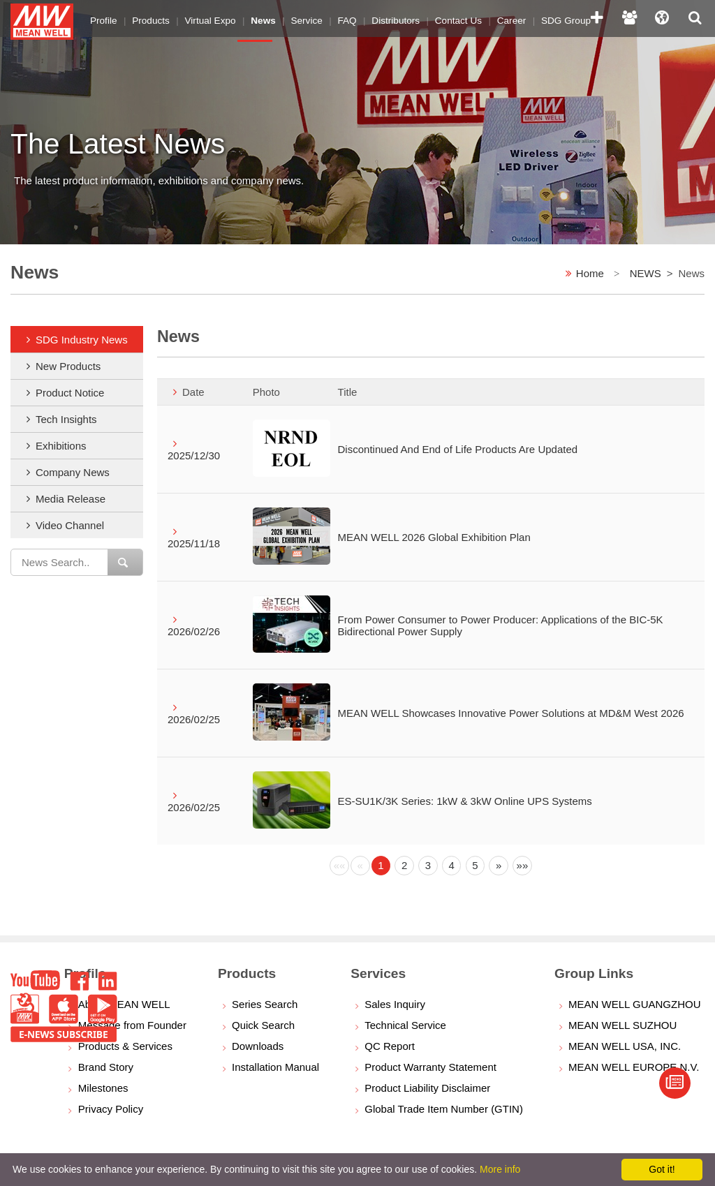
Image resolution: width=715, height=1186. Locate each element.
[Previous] (339, 865)
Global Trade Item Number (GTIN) (443, 1109)
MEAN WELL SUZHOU (622, 1025)
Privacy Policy (110, 1109)
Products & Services (125, 1046)
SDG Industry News (82, 340)
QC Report (389, 1046)
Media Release (70, 499)
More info (500, 1169)
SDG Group (542, 17)
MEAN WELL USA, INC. (624, 1046)
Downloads (257, 1046)
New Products (68, 366)
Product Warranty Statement (430, 1067)
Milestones (103, 1088)
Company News (73, 472)
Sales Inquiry (394, 1004)
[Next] (498, 865)
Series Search (264, 1004)
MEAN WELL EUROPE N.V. (633, 1067)
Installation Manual (275, 1067)
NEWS (645, 273)
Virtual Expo (204, 17)
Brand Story (105, 1067)
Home (590, 273)
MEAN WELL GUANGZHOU (634, 1004)
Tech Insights (66, 419)
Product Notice (70, 393)
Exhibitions (61, 446)
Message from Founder (132, 1025)
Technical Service (405, 1025)
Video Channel (70, 525)
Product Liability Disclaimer (427, 1088)
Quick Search (263, 1025)
